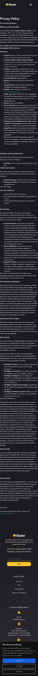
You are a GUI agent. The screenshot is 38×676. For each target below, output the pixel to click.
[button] (30, 4)
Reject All (19, 672)
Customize (19, 666)
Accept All (19, 661)
